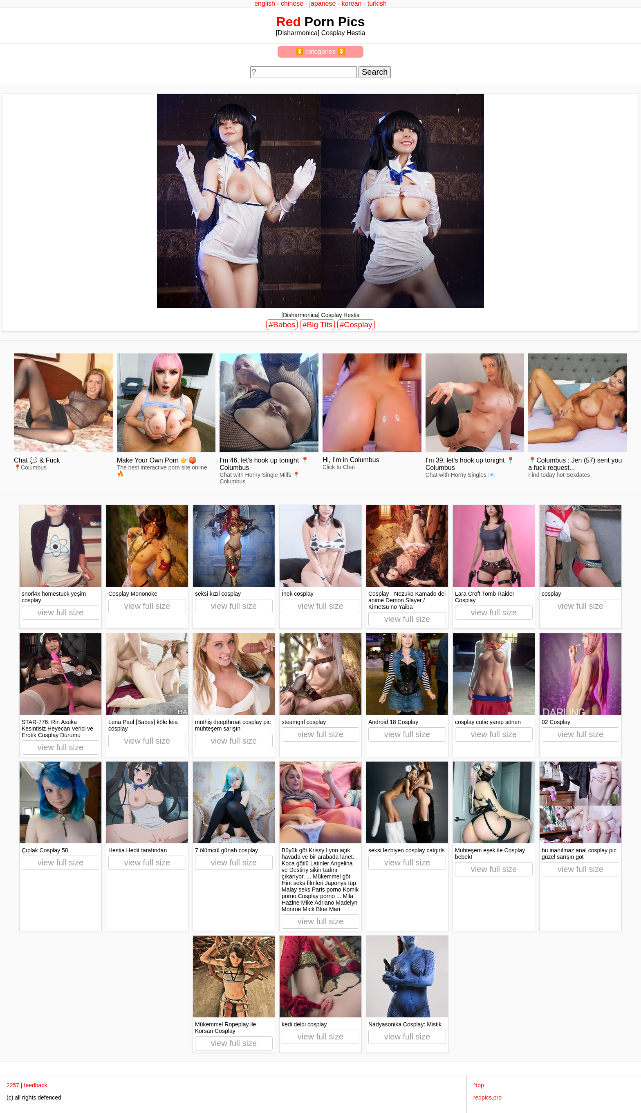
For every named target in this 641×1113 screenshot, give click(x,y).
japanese (322, 3)
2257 (13, 1085)
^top (478, 1085)
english (264, 3)
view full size (60, 612)
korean (352, 3)
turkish (377, 3)
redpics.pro (487, 1097)
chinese (292, 3)
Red (288, 21)
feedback (35, 1085)
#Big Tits (318, 324)
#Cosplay (356, 324)
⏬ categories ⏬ (321, 51)
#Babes (282, 324)
